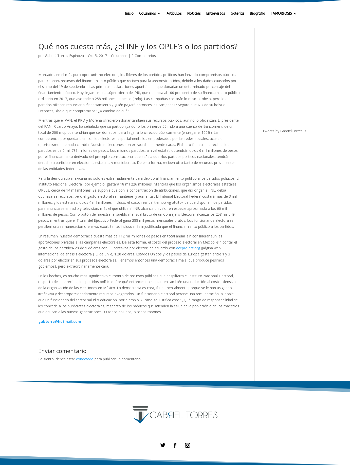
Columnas (147, 14)
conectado (85, 359)
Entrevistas (215, 14)
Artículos (174, 14)
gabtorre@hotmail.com (59, 321)
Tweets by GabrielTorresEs (284, 130)
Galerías (237, 14)
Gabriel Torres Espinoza (64, 55)
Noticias (194, 14)
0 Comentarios (144, 55)
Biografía (257, 14)
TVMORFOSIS (281, 14)
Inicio (129, 14)
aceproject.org (188, 248)
